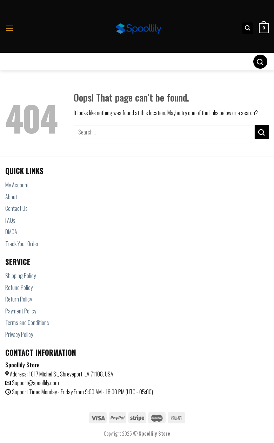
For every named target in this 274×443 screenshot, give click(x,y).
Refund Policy (19, 287)
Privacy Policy (19, 334)
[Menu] (9, 28)
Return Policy (18, 299)
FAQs (10, 220)
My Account (17, 185)
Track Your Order (22, 244)
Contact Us (16, 208)
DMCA (11, 232)
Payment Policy (20, 311)
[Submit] (260, 61)
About (11, 197)
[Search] (248, 28)
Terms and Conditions (27, 322)
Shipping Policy (20, 275)
